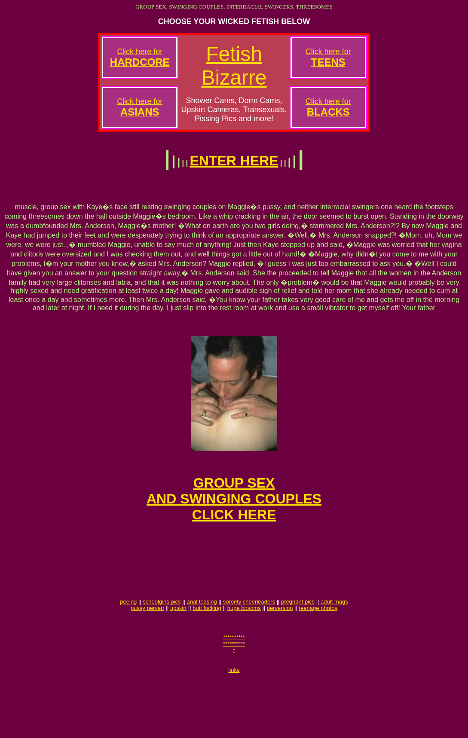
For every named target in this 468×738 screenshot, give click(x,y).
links (233, 697)
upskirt (178, 630)
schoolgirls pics (161, 623)
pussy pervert (147, 630)
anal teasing (202, 623)
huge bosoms (244, 630)
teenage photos (318, 630)
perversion (280, 630)
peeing (128, 623)
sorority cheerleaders (249, 623)
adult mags (334, 623)
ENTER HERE (234, 160)
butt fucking (207, 630)
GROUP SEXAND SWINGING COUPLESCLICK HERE (234, 507)
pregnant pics (298, 623)
